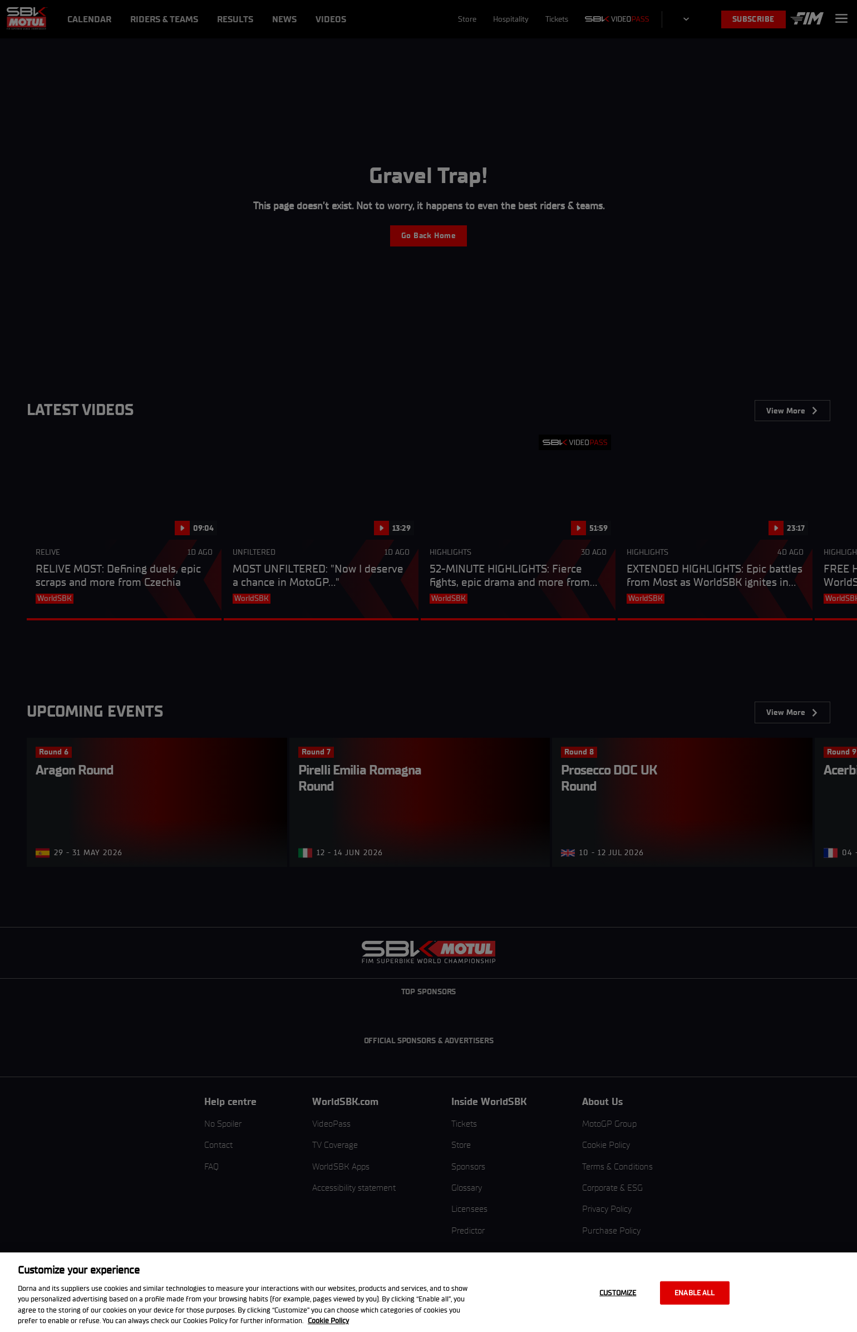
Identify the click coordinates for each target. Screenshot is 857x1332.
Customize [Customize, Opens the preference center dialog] (617, 1293)
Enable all (694, 1293)
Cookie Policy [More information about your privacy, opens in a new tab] (328, 1320)
